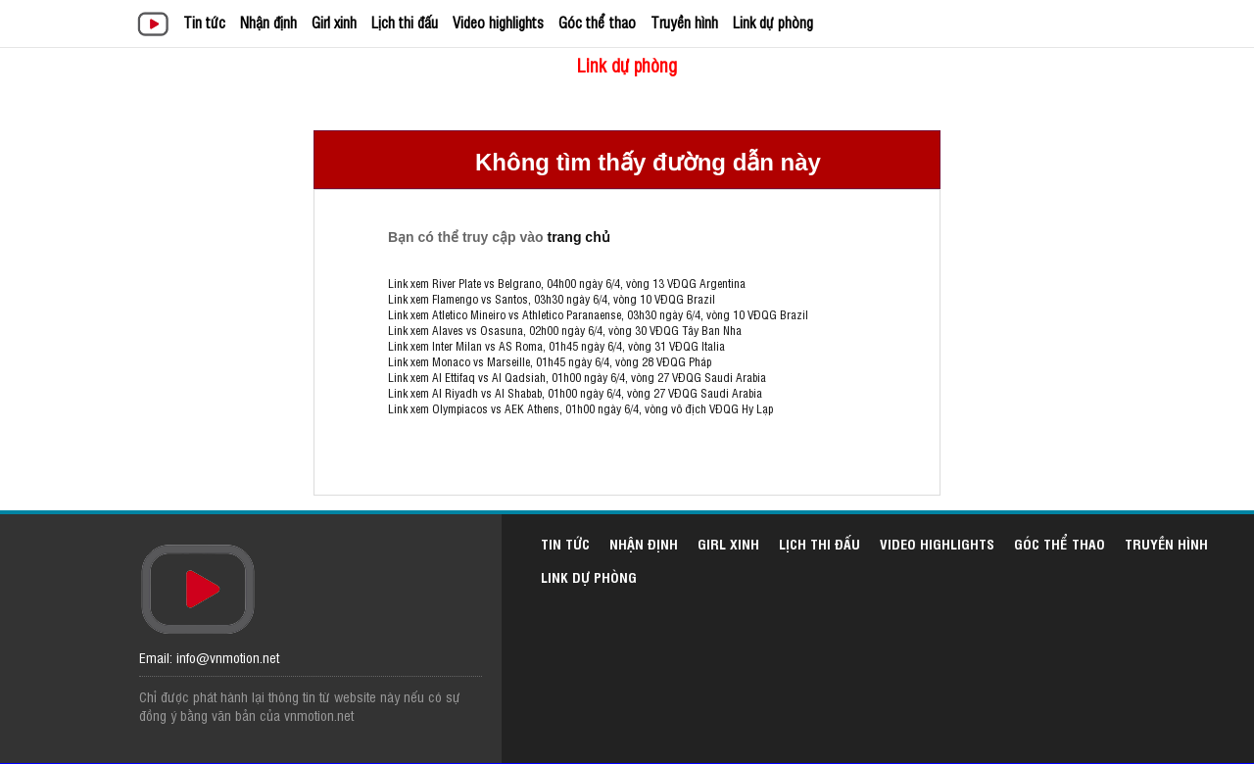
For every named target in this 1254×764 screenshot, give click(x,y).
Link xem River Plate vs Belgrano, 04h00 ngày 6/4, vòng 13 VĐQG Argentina (567, 283)
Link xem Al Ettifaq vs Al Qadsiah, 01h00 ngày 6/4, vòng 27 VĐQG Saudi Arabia (577, 377)
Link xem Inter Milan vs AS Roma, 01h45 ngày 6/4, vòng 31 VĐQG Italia (556, 346)
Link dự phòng (773, 22)
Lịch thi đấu (404, 22)
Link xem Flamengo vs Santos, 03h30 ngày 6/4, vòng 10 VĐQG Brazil (551, 299)
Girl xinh (334, 22)
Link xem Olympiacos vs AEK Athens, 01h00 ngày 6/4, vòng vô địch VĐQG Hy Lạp (580, 408)
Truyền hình (684, 22)
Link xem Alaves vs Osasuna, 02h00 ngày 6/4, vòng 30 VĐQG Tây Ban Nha (565, 330)
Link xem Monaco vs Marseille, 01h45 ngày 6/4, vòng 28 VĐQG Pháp (549, 361)
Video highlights (498, 22)
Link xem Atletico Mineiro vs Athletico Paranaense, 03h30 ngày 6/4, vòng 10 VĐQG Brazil (598, 314)
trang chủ (578, 237)
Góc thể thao (597, 22)
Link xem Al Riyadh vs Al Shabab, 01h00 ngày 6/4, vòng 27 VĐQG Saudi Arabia (575, 393)
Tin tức (204, 22)
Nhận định (268, 22)
